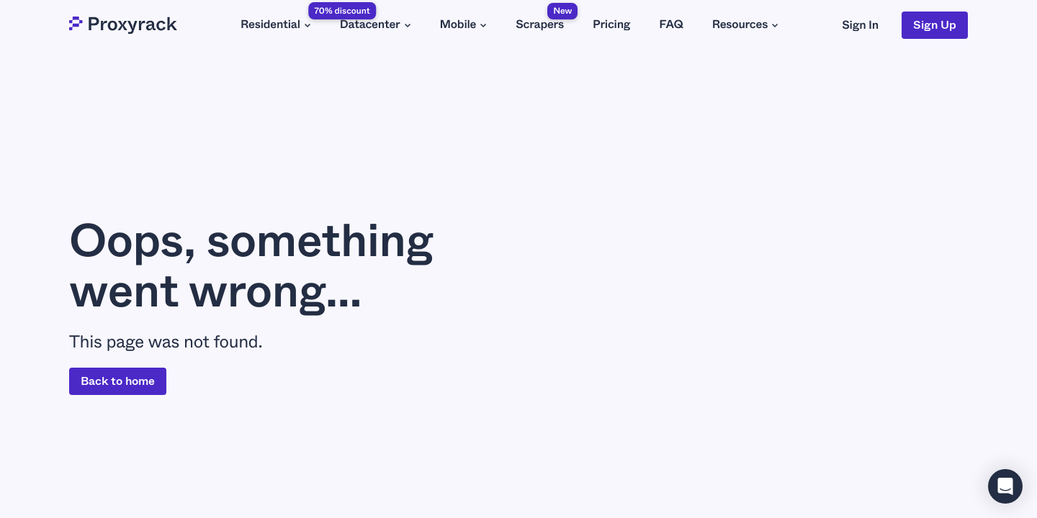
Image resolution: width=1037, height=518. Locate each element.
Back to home (118, 381)
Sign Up (934, 25)
